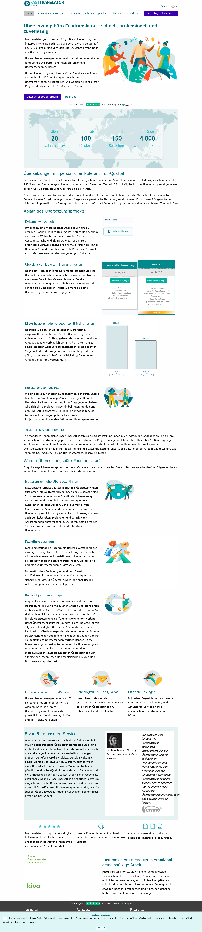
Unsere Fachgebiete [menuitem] (80, 13)
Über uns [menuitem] (116, 13)
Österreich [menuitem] (168, 6)
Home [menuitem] (29, 13)
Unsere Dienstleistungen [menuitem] (50, 13)
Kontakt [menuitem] (131, 13)
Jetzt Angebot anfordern (161, 13)
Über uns (70, 96)
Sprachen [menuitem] (102, 13)
